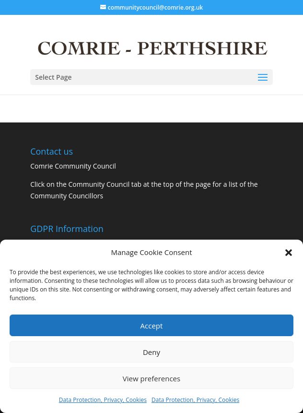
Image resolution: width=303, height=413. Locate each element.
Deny (151, 352)
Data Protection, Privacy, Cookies (103, 400)
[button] (288, 252)
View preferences (151, 378)
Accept (151, 325)
